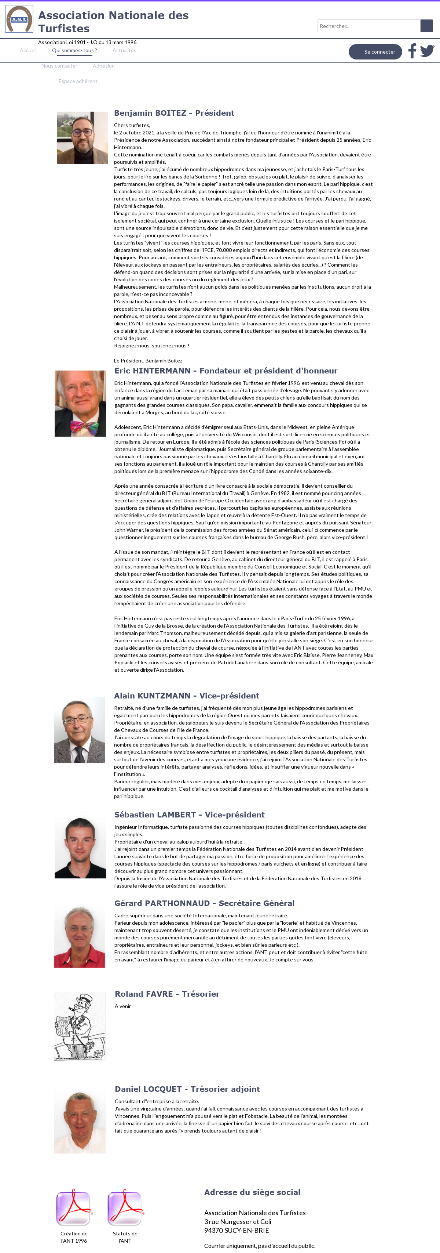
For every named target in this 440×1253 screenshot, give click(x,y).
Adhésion (104, 65)
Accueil (28, 50)
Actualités (124, 50)
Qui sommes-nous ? (74, 50)
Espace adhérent (78, 81)
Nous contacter (59, 65)
